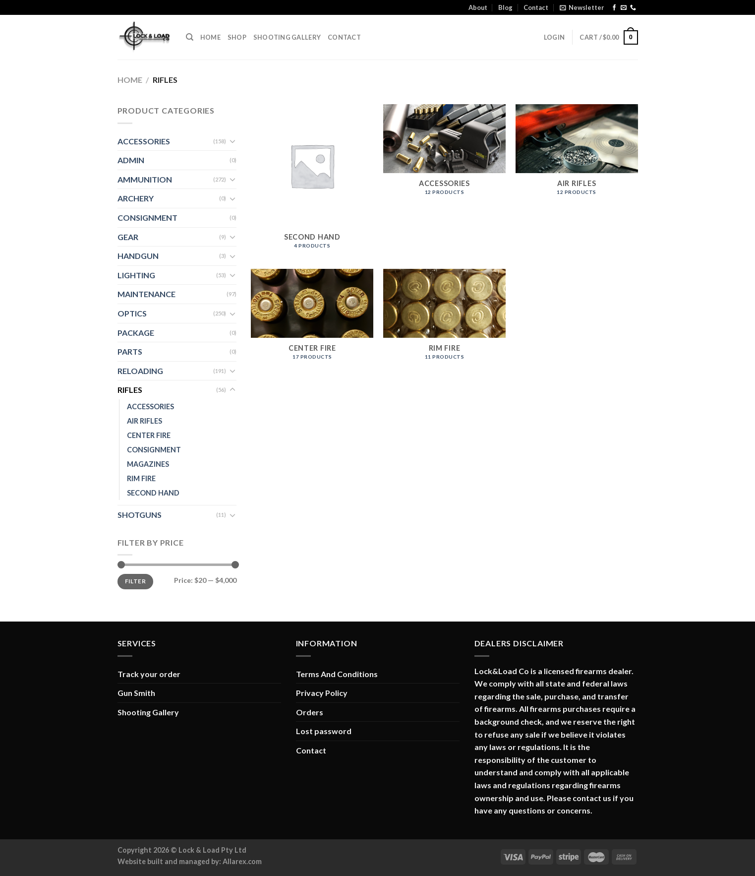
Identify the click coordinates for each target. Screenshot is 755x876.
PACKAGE (135, 332)
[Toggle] (232, 141)
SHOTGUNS (139, 514)
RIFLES (129, 389)
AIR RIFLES (144, 421)
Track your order (148, 674)
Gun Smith (136, 692)
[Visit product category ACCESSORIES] (444, 154)
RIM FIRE (141, 478)
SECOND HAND (153, 493)
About (477, 7)
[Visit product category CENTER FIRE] (312, 319)
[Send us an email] (624, 7)
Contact (535, 7)
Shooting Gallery (287, 37)
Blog (505, 7)
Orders (309, 712)
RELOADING (140, 370)
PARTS (129, 351)
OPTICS (132, 313)
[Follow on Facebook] (614, 7)
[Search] (189, 37)
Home (210, 37)
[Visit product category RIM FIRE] (444, 319)
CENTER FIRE (149, 435)
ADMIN (130, 160)
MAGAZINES (148, 464)
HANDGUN (138, 255)
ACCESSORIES (143, 141)
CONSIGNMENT (147, 217)
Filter (135, 581)
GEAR (127, 237)
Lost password (323, 731)
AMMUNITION (144, 179)
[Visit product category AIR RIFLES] (577, 154)
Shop (237, 37)
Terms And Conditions (337, 674)
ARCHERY (135, 198)
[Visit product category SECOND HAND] (312, 181)
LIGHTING (136, 275)
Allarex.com (242, 861)
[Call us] (633, 7)
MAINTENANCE (146, 294)
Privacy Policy (322, 692)
